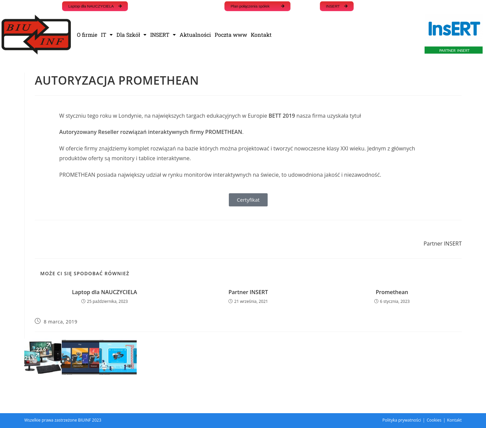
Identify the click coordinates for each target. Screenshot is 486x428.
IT (107, 34)
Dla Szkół (131, 34)
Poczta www (231, 34)
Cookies (434, 420)
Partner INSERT (248, 292)
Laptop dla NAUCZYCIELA (104, 292)
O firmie (87, 34)
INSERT (163, 34)
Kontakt (261, 34)
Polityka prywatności (401, 420)
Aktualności (195, 34)
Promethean (392, 292)
